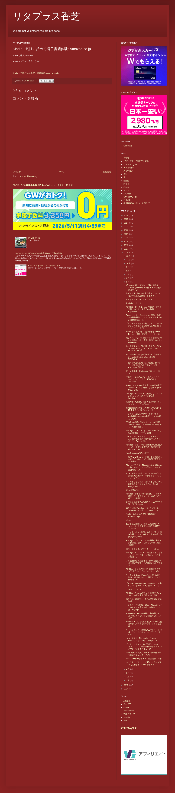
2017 (126, 249)
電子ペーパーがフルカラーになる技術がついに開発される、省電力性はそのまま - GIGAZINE (144, 340)
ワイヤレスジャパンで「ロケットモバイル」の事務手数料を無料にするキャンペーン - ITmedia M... (143, 438)
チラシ (126, 190)
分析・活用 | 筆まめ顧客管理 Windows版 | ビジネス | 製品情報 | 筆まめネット (143, 294)
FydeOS (126, 200)
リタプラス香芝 (46, 16)
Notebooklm (128, 711)
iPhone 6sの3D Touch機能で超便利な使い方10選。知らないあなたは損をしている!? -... (143, 615)
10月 (128, 263)
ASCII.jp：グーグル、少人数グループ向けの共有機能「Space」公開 (143, 431)
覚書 (125, 720)
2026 (126, 215)
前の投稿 (107, 172)
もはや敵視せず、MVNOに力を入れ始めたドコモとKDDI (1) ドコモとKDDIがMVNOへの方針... (144, 348)
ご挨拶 (126, 158)
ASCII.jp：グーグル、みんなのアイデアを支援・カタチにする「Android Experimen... (143, 309)
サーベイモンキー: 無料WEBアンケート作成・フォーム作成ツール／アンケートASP (144, 632)
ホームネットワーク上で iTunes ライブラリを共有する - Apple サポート (143, 663)
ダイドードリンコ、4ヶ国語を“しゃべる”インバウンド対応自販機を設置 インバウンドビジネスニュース (144, 646)
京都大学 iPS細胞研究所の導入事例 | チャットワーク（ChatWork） (143, 403)
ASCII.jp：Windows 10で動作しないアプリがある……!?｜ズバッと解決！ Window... (144, 396)
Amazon (126, 701)
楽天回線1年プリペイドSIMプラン (138, 203)
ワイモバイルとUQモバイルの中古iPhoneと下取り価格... (39, 253)
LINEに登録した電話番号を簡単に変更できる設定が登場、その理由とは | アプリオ (144, 563)
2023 (126, 227)
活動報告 (127, 193)
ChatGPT (127, 704)
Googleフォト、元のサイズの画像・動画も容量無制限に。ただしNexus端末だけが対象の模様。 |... (144, 317)
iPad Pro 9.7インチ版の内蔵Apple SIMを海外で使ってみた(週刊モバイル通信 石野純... (144, 624)
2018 (126, 245)
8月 (128, 271)
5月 (128, 282)
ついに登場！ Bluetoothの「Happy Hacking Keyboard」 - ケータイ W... (142, 639)
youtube (126, 717)
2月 (128, 677)
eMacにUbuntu (132, 490)
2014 (126, 689)
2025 (126, 219)
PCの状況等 (128, 168)
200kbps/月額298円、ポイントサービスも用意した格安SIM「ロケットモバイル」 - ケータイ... (144, 475)
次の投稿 (17, 172)
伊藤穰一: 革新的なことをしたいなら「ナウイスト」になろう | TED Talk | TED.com (143, 379)
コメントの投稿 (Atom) (27, 176)
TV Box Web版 (34, 238)
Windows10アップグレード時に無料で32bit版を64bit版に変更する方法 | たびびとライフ (143, 287)
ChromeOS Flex (130, 197)
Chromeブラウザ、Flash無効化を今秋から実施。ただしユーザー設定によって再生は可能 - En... (144, 467)
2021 (126, 234)
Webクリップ (129, 714)
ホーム (62, 172)
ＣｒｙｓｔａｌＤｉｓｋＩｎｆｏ (140, 299)
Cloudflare (127, 146)
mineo (126, 187)
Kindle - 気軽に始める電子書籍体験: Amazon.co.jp (36, 73)
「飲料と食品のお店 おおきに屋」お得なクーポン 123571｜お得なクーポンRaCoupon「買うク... (143, 365)
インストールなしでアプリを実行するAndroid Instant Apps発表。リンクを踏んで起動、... (143, 416)
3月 (128, 673)
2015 (126, 685)
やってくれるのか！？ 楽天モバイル (44, 265)
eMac (128, 520)
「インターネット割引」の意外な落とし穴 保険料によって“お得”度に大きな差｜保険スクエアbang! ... (144, 534)
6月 (128, 278)
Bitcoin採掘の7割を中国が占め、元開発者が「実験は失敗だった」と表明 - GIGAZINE (143, 356)
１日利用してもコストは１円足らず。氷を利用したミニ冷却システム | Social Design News (144, 484)
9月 (128, 267)
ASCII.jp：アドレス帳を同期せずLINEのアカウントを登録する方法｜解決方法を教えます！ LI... (144, 447)
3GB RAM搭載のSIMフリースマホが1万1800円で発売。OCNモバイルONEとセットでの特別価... (144, 424)
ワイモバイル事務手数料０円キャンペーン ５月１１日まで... (44, 185)
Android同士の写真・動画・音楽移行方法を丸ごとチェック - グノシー (143, 653)
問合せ (126, 184)
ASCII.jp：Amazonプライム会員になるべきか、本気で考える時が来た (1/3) (143, 594)
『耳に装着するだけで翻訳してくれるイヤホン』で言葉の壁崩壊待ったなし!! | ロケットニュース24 (144, 325)
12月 (128, 256)
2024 (126, 223)
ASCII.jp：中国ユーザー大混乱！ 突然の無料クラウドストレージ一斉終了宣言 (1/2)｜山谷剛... (143, 496)
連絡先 (126, 181)
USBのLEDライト (133, 589)
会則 (125, 174)
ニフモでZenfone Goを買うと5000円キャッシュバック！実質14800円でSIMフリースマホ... (144, 526)
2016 (126, 253)
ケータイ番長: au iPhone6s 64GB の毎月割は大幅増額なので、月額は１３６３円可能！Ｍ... (143, 577)
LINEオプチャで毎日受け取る (136, 161)
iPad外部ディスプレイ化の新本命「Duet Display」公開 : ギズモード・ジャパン (143, 333)
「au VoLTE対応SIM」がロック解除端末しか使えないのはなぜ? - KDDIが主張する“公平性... (144, 459)
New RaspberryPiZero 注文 (137, 453)
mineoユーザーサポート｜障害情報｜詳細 (144, 658)
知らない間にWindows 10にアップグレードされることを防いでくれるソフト (143, 509)
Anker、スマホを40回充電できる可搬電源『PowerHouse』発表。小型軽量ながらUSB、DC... (144, 387)
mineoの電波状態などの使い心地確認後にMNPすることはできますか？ (144, 409)
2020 (126, 238)
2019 (126, 241)
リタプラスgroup (130, 164)
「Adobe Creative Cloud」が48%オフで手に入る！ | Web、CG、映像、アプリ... (144, 584)
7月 (128, 274)
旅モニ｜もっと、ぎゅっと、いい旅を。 (143, 549)
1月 (128, 680)
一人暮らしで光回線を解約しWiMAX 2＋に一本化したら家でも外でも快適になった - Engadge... (144, 607)
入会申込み (128, 171)
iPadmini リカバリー (134, 303)
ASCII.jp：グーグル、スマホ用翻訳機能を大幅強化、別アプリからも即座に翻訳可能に (143, 542)
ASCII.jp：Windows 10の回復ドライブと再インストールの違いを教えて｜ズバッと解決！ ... (144, 554)
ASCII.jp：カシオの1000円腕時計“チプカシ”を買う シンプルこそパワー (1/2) (143, 570)
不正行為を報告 (129, 728)
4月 (128, 669)
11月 (128, 259)
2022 (126, 230)
